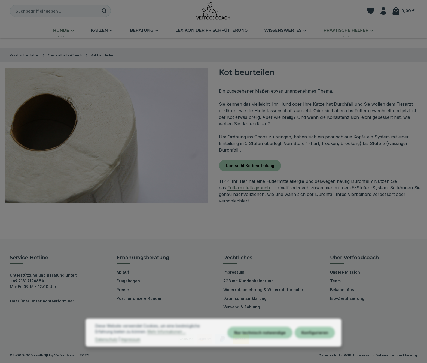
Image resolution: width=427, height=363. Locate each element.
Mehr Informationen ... (166, 342)
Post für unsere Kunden (140, 298)
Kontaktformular (58, 301)
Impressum (233, 272)
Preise (123, 289)
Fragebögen (128, 281)
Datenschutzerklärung (245, 298)
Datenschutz (106, 350)
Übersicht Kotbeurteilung (250, 165)
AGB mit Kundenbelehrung (248, 281)
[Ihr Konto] (383, 11)
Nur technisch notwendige (260, 343)
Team (335, 281)
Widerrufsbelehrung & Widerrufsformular (263, 289)
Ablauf (123, 272)
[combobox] (54, 11)
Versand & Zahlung (241, 307)
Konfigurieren (314, 343)
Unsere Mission (345, 272)
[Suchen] (104, 11)
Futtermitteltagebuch (248, 187)
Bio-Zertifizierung (347, 298)
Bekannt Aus (342, 289)
